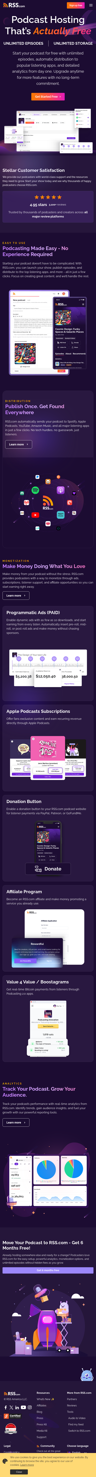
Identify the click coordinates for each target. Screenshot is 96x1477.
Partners (72, 1399)
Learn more (27, 1464)
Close (19, 1472)
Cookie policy (12, 1452)
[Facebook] (6, 1407)
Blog (39, 1411)
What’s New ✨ (45, 1399)
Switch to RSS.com (79, 1430)
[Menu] (91, 5)
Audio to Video (77, 1418)
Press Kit (42, 1424)
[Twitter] (11, 1407)
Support (41, 1437)
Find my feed (76, 1424)
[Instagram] (30, 1407)
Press (40, 1418)
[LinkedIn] (17, 1407)
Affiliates (41, 1405)
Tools (70, 1411)
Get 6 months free (48, 1270)
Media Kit (42, 1430)
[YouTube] (23, 1407)
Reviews (72, 1405)
